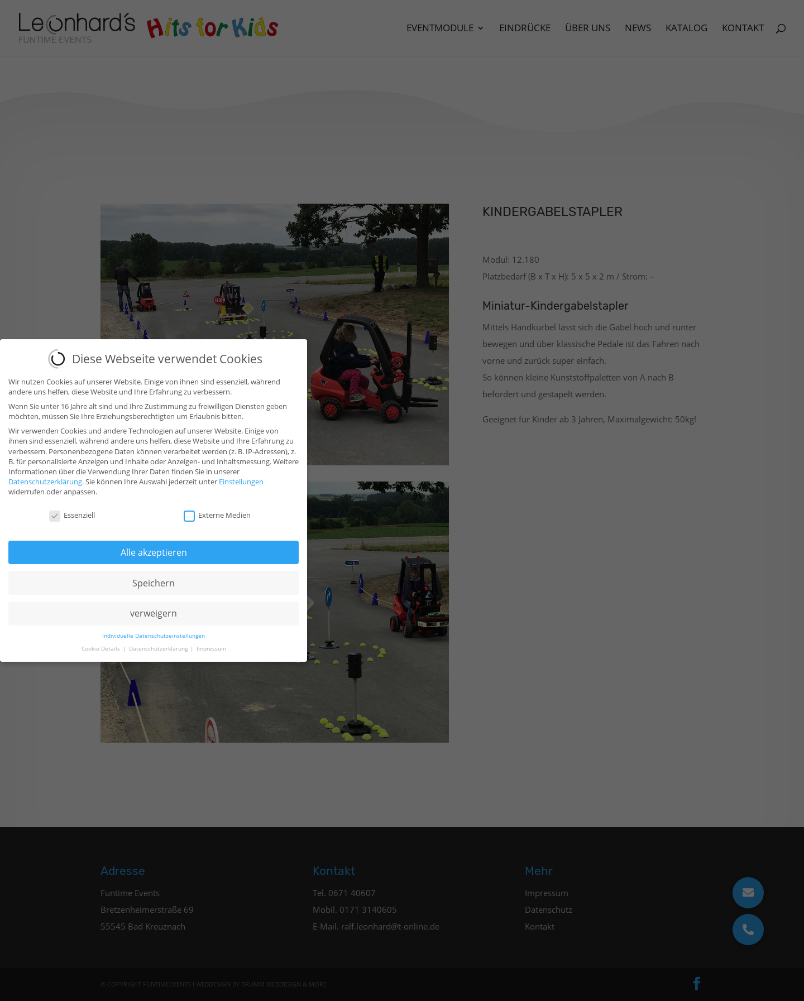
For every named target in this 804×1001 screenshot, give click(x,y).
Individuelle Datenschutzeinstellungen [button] (153, 630)
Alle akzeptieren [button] (154, 547)
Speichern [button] (153, 577)
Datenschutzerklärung (45, 476)
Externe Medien (217, 510)
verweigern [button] (153, 608)
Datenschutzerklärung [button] (159, 643)
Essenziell (72, 510)
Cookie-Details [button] (102, 643)
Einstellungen (241, 476)
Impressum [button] (211, 643)
